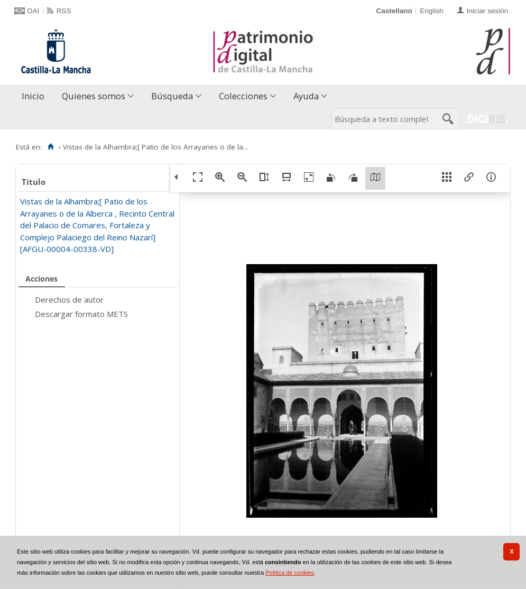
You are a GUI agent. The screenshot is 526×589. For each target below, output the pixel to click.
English (431, 11)
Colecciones (243, 96)
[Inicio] (50, 147)
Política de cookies (289, 572)
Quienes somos (93, 96)
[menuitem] (35, 96)
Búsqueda (172, 96)
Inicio (33, 96)
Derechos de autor (69, 299)
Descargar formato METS (81, 313)
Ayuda (306, 96)
